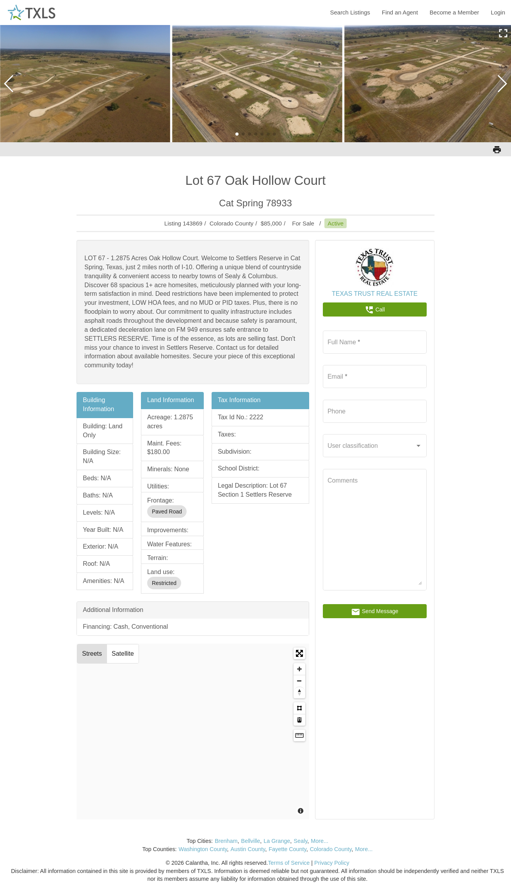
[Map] (193, 731)
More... (319, 841)
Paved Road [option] (167, 511)
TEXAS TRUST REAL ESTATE (375, 293)
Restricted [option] (164, 583)
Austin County (248, 849)
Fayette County (287, 849)
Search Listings (350, 12)
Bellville (250, 841)
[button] (237, 134)
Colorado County (331, 849)
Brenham (226, 841)
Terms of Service (289, 863)
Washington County (203, 849)
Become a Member (454, 12)
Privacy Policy (331, 863)
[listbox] (172, 511)
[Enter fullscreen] (299, 653)
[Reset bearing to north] (299, 692)
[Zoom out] (299, 681)
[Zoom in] (299, 669)
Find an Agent (400, 12)
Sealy (300, 841)
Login (498, 12)
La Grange (277, 841)
